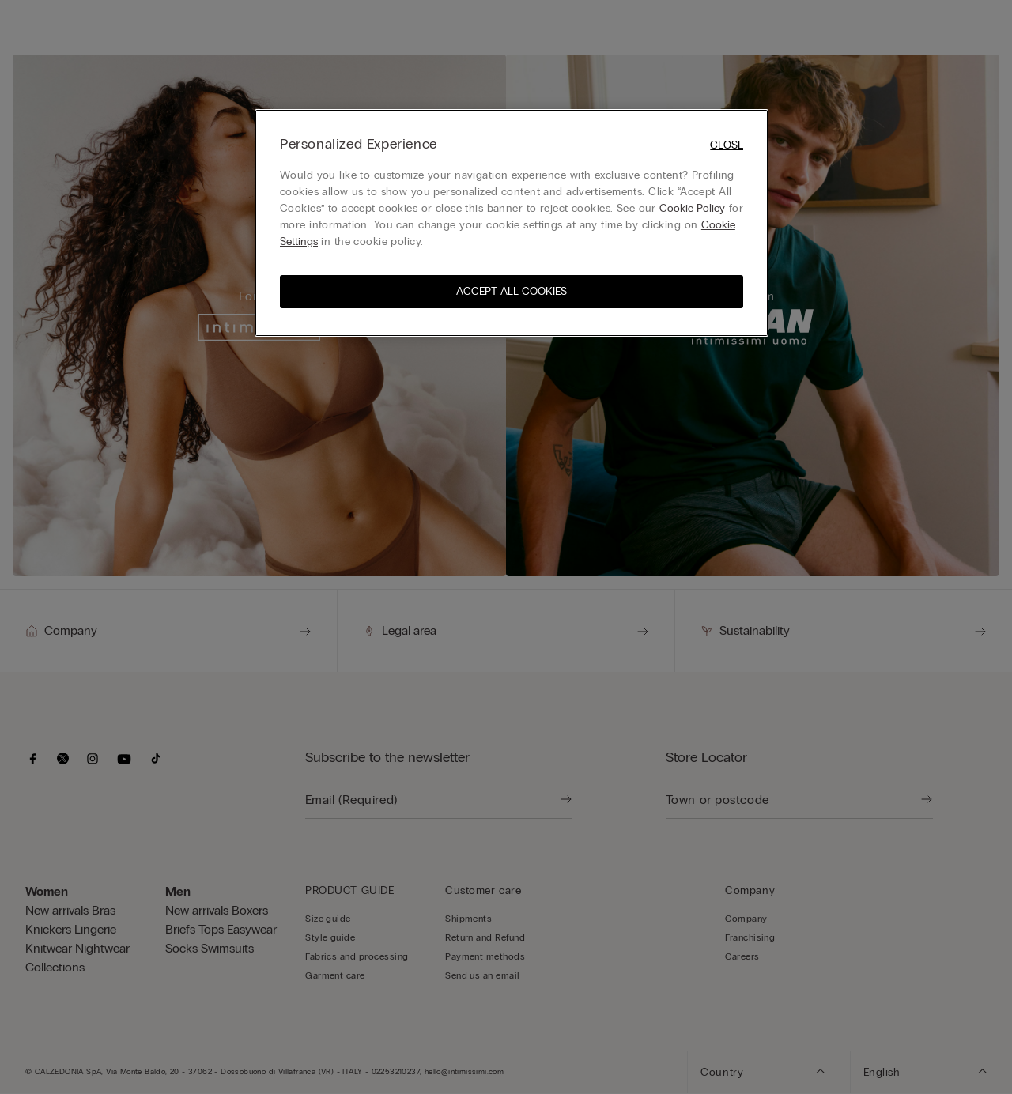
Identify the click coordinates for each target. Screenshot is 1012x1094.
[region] (511, 222)
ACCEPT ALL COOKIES (511, 291)
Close (726, 145)
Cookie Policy (692, 208)
